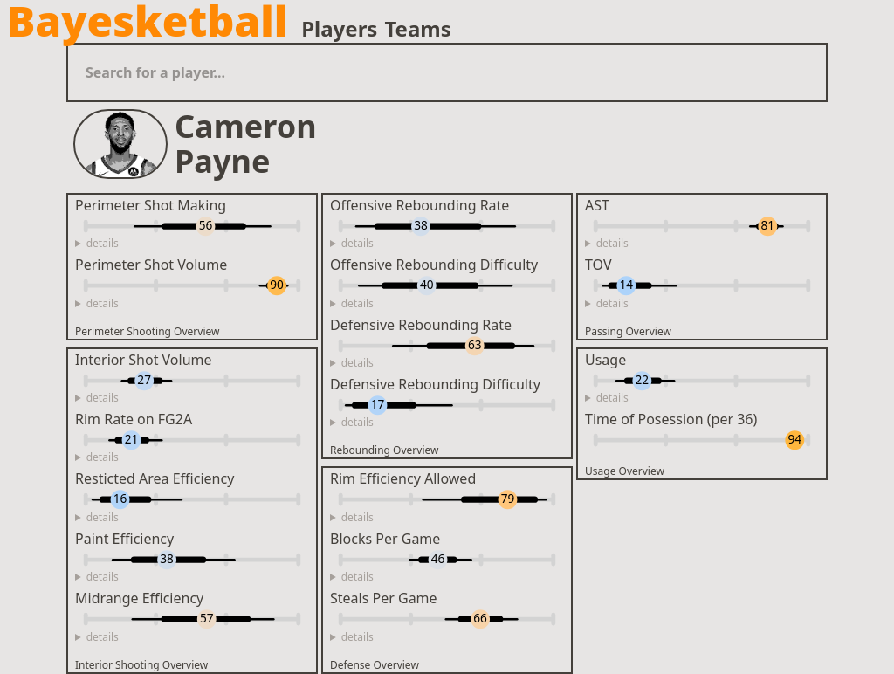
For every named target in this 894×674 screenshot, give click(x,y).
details (102, 244)
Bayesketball (147, 21)
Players (339, 29)
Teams (417, 29)
